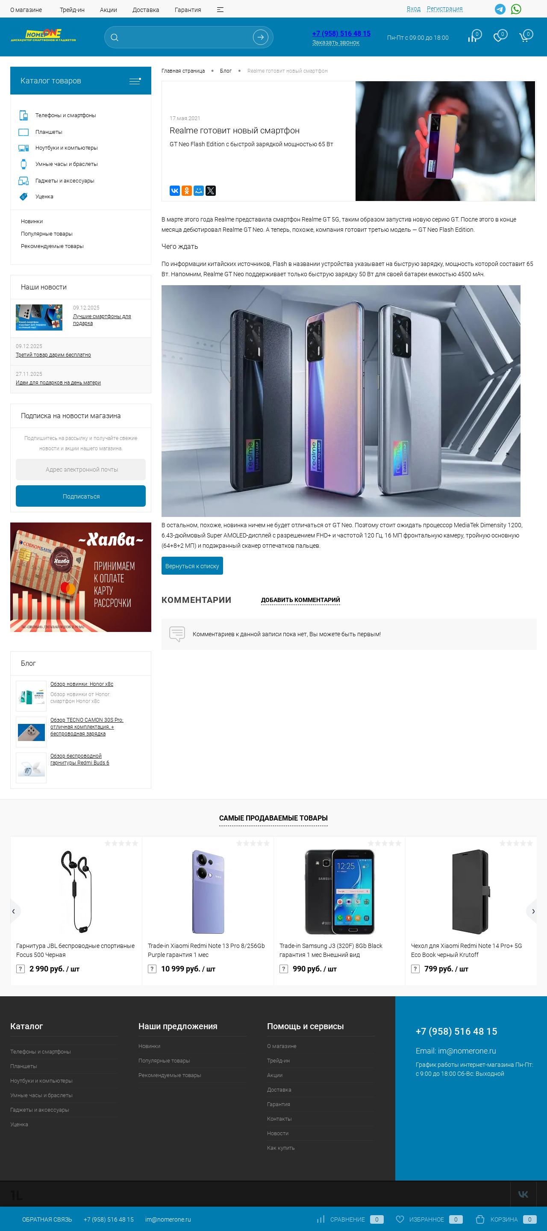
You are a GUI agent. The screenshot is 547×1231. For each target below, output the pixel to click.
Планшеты (23, 1066)
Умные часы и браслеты (41, 1095)
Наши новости (44, 287)
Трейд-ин (72, 9)
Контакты (279, 1119)
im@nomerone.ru (467, 1050)
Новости (277, 1133)
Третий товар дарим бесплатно (53, 355)
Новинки (32, 221)
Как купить (281, 1148)
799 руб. (439, 969)
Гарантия (188, 9)
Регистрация (445, 8)
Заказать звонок (335, 42)
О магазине (26, 9)
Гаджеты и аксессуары (39, 1110)
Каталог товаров (81, 80)
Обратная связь (41, 1219)
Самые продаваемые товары (273, 818)
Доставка (145, 9)
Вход (414, 8)
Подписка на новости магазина (71, 416)
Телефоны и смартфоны (40, 1051)
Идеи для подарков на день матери (58, 383)
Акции (108, 9)
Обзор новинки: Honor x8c (81, 684)
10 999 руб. (181, 969)
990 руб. (308, 969)
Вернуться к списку (192, 566)
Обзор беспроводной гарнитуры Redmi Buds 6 (79, 759)
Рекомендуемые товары (52, 246)
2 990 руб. (47, 969)
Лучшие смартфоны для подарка (102, 319)
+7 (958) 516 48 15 (341, 34)
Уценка (19, 1124)
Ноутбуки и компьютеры (41, 1080)
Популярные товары (47, 233)
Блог (28, 663)
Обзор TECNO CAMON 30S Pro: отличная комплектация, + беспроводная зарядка (87, 727)
